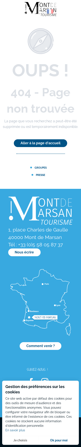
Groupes (41, 167)
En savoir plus (15, 430)
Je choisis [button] (20, 440)
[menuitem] (21, 12)
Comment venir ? (40, 346)
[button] (41, 11)
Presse (40, 175)
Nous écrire (24, 252)
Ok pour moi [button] (59, 440)
